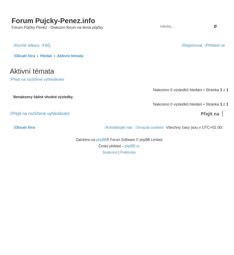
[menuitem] (46, 45)
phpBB (101, 140)
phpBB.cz (132, 146)
